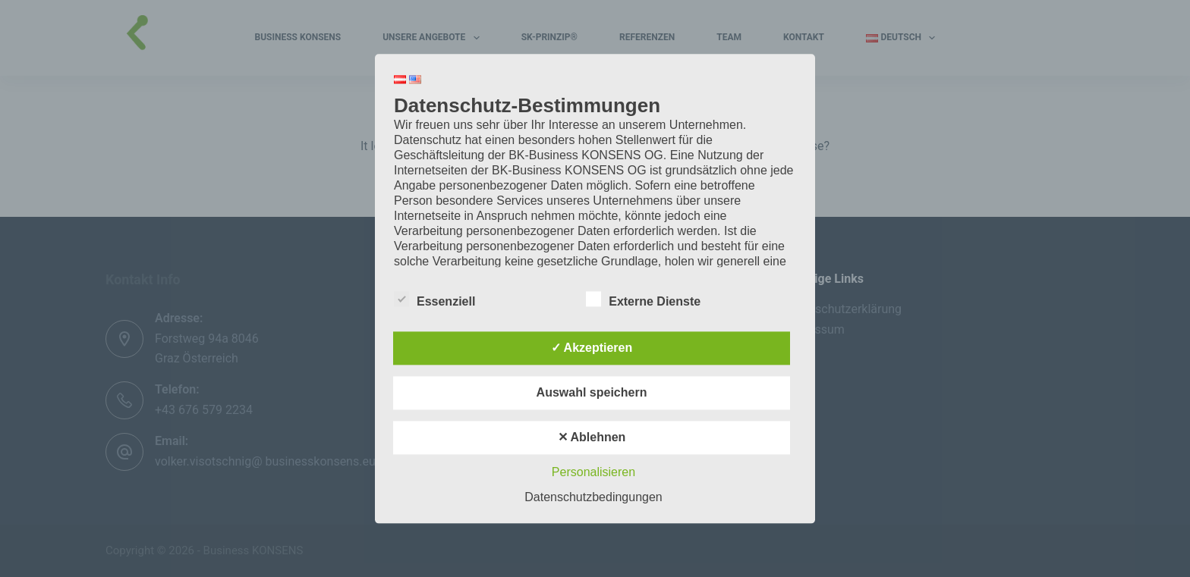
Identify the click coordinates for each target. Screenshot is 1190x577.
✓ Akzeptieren (592, 347)
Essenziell (434, 299)
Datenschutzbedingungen (593, 497)
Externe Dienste (643, 299)
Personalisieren (593, 472)
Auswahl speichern (592, 392)
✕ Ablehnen (592, 437)
